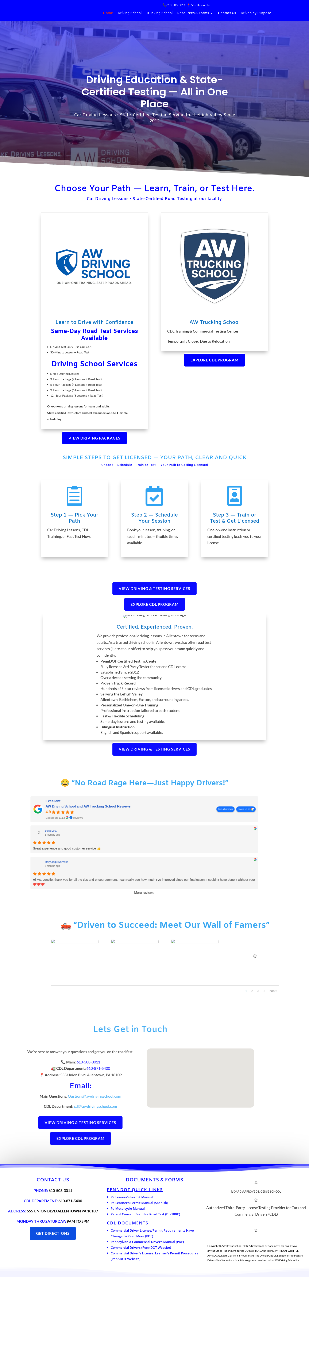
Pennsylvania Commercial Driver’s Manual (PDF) (147, 1315)
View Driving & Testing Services (154, 588)
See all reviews (16, 882)
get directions (53, 1306)
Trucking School (159, 13)
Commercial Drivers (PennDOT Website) (141, 1320)
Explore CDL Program (214, 360)
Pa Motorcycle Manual (128, 1281)
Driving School (130, 13)
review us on (34, 882)
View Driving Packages (94, 438)
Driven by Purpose (256, 13)
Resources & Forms (193, 13)
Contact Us (227, 13)
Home (108, 13)
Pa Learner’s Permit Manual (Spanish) (139, 1276)
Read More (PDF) (140, 1309)
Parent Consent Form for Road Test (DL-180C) (145, 1287)
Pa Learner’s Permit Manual (132, 1270)
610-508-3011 (175, 5)
